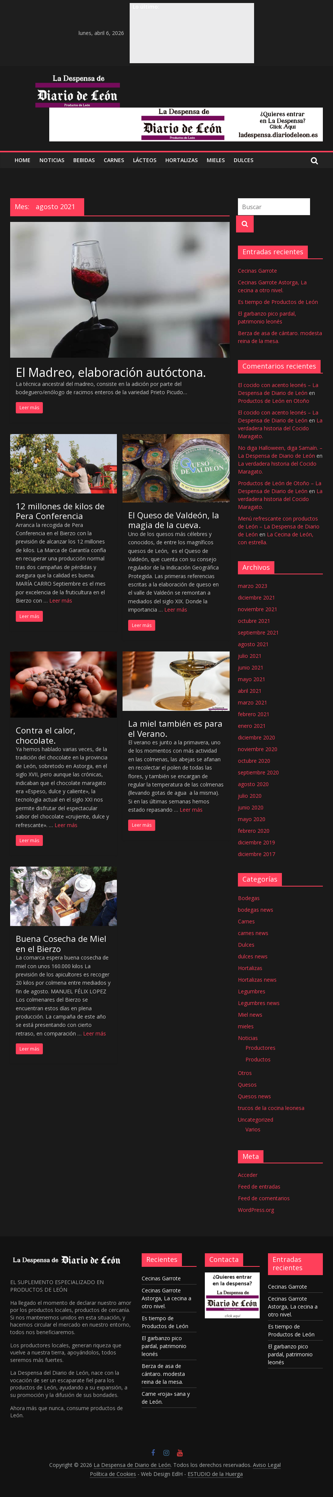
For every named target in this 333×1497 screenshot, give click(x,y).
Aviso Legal (267, 1464)
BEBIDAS (84, 160)
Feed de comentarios (264, 1198)
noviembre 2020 (257, 749)
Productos (258, 1059)
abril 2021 (250, 690)
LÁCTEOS (144, 160)
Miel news (250, 1014)
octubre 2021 (254, 620)
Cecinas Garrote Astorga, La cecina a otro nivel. (166, 1298)
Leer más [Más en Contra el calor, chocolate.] (65, 825)
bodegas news (255, 909)
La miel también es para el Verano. (175, 728)
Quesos (247, 1084)
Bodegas (249, 898)
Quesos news (254, 1096)
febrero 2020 (253, 830)
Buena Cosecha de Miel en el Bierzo (61, 943)
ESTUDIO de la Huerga (215, 1473)
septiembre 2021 (258, 632)
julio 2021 (250, 655)
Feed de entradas (259, 1186)
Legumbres (251, 991)
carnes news (253, 933)
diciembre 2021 (256, 597)
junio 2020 (250, 807)
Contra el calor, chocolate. (46, 734)
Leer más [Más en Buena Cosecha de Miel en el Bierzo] (94, 1033)
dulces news (253, 956)
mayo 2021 (251, 679)
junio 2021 (250, 667)
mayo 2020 (251, 819)
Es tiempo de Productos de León (278, 301)
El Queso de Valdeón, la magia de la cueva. (173, 519)
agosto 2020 (253, 784)
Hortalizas (181, 160)
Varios (252, 1129)
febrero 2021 (253, 714)
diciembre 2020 (256, 737)
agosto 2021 (253, 644)
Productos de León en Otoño (273, 400)
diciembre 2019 (256, 842)
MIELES (216, 160)
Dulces (246, 944)
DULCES (243, 160)
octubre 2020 (254, 760)
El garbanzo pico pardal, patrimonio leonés (164, 1346)
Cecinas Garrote (257, 270)
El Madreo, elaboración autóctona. (111, 372)
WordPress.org (256, 1209)
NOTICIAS (51, 160)
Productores (260, 1047)
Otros (245, 1072)
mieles (246, 1026)
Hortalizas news (257, 979)
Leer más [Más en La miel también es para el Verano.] (191, 809)
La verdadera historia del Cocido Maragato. (280, 428)
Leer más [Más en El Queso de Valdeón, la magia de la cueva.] (175, 609)
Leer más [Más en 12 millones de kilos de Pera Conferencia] (60, 600)
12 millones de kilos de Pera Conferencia (60, 510)
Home (22, 160)
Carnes (246, 921)
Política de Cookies (113, 1473)
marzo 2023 (252, 585)
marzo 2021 (252, 702)
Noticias (248, 1038)
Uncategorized (255, 1119)
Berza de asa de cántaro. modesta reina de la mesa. (163, 1373)
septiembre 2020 (258, 772)
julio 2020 (250, 795)
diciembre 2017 (256, 854)
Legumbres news (259, 1003)
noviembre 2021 (257, 609)
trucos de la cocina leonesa (271, 1107)
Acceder (247, 1174)
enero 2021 (252, 725)
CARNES (114, 160)
